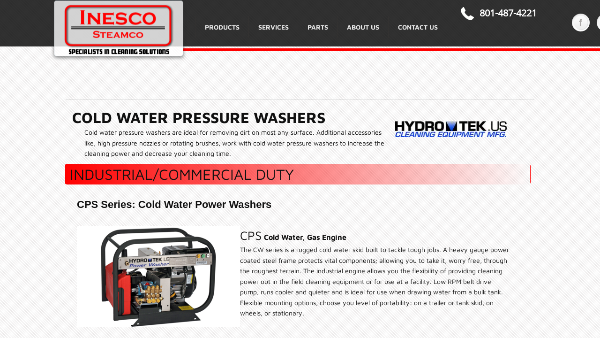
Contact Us (418, 27)
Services (273, 27)
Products (222, 27)
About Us (363, 27)
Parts (318, 27)
